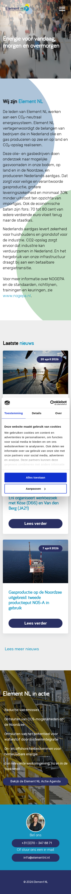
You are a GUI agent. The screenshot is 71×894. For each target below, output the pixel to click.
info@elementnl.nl (36, 857)
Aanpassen (35, 488)
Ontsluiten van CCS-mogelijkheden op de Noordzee (34, 722)
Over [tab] (58, 413)
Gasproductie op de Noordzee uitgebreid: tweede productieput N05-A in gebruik (35, 600)
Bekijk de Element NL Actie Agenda (35, 781)
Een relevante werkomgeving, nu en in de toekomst (36, 766)
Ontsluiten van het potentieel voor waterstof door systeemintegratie (31, 736)
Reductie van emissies (21, 710)
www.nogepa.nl (17, 295)
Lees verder (35, 523)
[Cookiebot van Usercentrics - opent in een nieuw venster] (50, 402)
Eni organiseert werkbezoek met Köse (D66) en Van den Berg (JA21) (34, 503)
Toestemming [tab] (13, 413)
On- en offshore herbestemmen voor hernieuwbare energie (32, 751)
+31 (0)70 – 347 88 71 (37, 843)
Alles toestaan (35, 477)
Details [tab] (36, 413)
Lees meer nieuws (21, 649)
